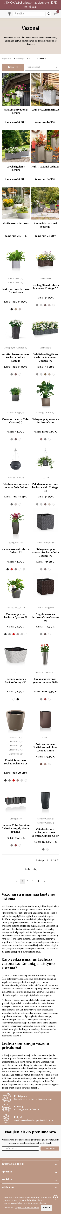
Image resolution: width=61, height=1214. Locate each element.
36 (54, 861)
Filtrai (13, 67)
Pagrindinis (7, 59)
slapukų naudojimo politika (27, 1208)
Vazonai (42, 59)
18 (51, 861)
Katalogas (20, 59)
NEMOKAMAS (13, 2)
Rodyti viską (30, 869)
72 (58, 861)
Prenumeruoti (50, 1148)
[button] (42, 67)
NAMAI (32, 59)
